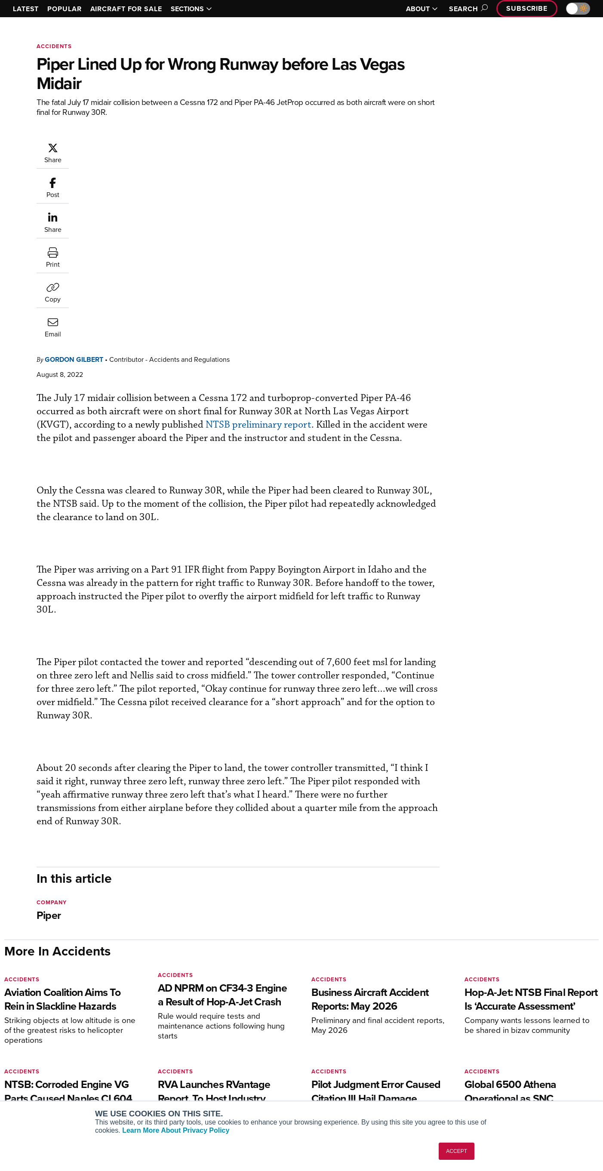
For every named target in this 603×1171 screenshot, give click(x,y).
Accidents (54, 46)
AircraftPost (33, 1058)
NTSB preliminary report (371, 212)
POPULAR (64, 9)
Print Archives (334, 1034)
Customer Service (187, 1046)
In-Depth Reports (338, 1058)
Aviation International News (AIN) (63, 1046)
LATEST (26, 9)
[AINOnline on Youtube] (23, 995)
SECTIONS (191, 9)
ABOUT (422, 9)
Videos (324, 1069)
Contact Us (482, 1069)
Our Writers (483, 1046)
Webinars (328, 1081)
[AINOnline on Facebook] (7, 995)
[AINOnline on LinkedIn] (58, 995)
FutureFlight (28, 1081)
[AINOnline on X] (41, 995)
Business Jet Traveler (46, 1069)
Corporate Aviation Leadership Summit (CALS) (75, 1096)
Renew (172, 1058)
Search (467, 8)
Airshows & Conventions (349, 1093)
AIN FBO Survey (38, 1034)
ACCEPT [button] (456, 1151)
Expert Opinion (335, 1046)
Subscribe (527, 8)
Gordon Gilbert (125, 146)
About (475, 1034)
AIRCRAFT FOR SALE (126, 9)
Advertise (485, 1081)
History (476, 1058)
